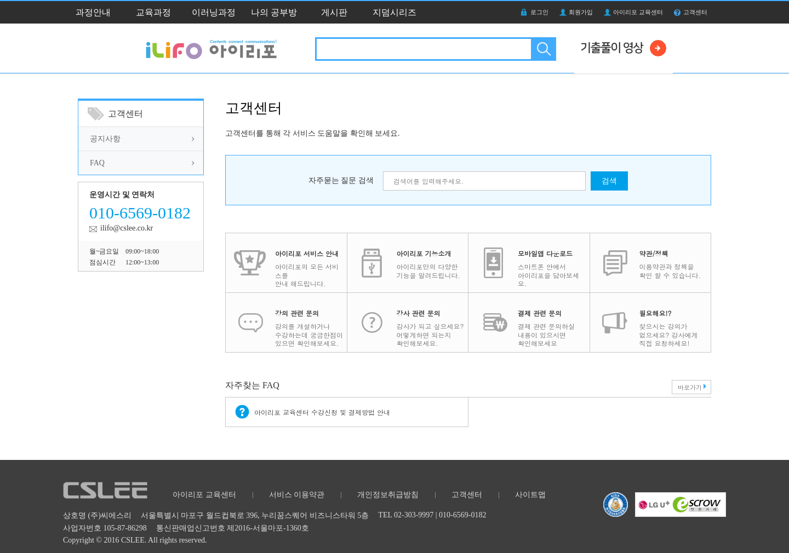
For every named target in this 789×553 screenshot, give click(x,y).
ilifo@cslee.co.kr (126, 228)
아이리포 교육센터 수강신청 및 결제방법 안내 (322, 412)
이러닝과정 (214, 12)
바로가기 (690, 387)
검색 (542, 49)
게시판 (334, 12)
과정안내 (93, 12)
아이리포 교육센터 (638, 12)
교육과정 (153, 12)
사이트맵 (530, 495)
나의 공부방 (274, 12)
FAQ (97, 163)
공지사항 (105, 139)
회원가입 (581, 12)
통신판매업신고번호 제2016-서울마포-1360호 (232, 528)
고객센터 (695, 12)
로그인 (539, 12)
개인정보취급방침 (388, 495)
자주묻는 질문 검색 (341, 180)
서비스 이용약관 (297, 495)
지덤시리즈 (394, 12)
